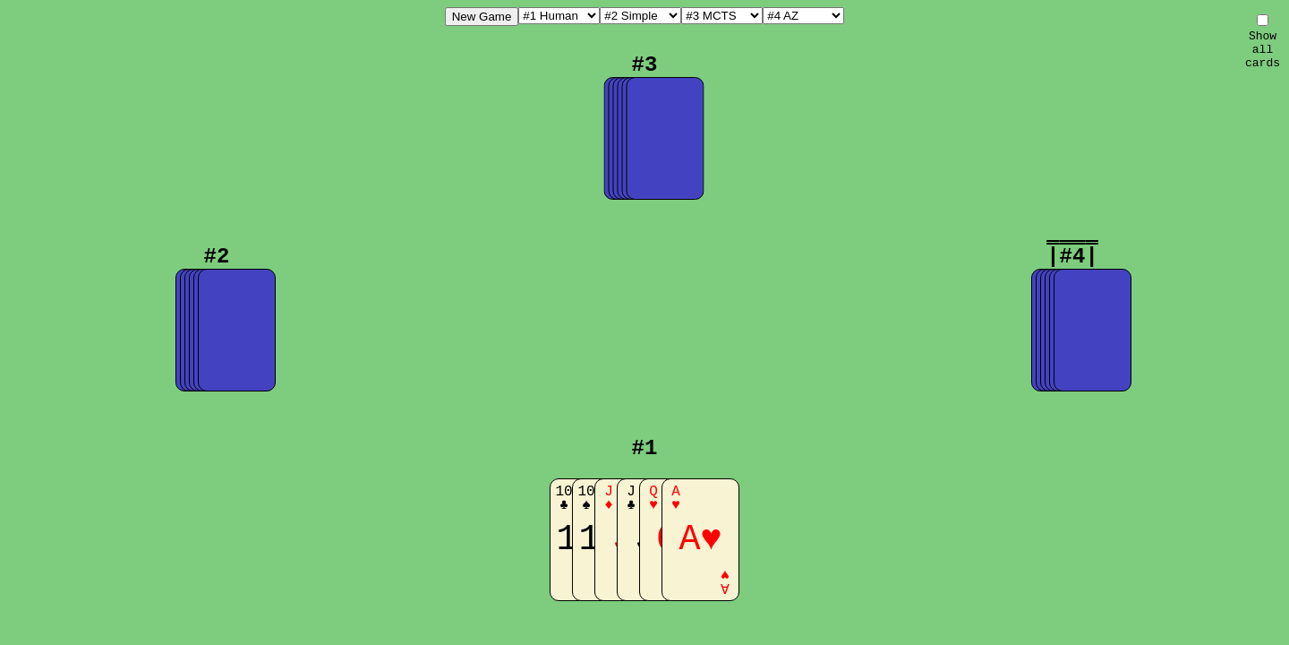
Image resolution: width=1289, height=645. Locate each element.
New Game (482, 16)
